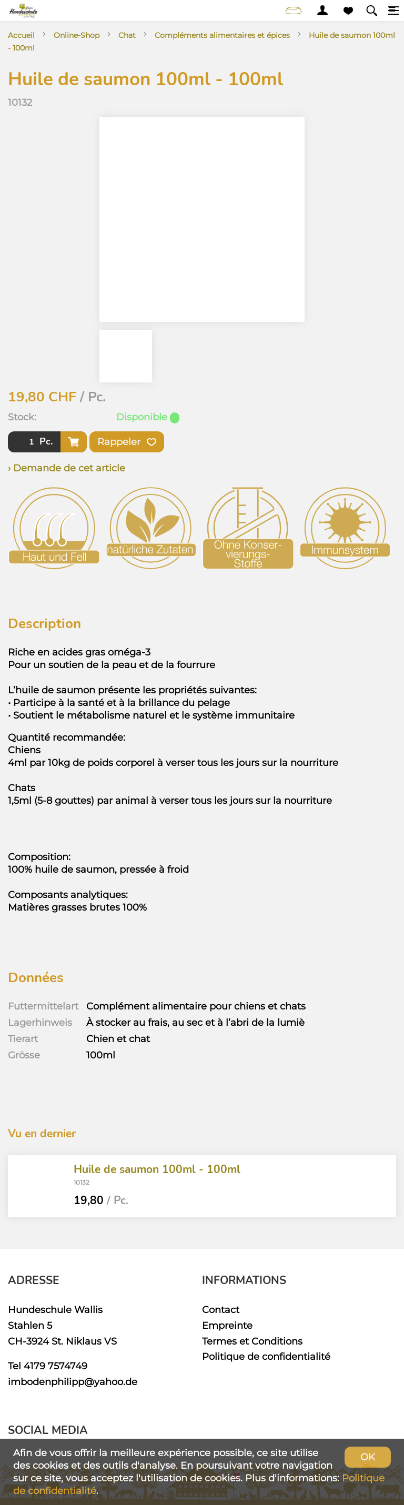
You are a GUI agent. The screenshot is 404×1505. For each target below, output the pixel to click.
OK (367, 1456)
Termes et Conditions (252, 1341)
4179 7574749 (55, 1365)
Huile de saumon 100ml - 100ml (157, 1169)
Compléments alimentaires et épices (222, 35)
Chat (127, 35)
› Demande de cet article (66, 467)
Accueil (21, 35)
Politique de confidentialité (266, 1356)
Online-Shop (76, 35)
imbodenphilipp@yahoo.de (72, 1381)
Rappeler (126, 441)
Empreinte (227, 1325)
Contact (220, 1309)
